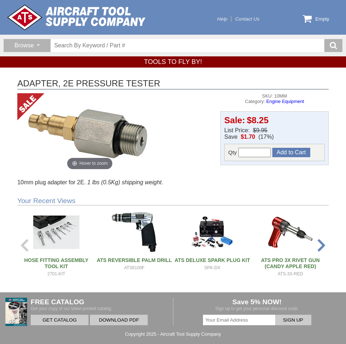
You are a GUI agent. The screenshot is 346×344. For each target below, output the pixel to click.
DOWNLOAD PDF (119, 320)
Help (222, 19)
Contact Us (247, 19)
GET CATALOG (60, 320)
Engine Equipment (285, 101)
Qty (249, 152)
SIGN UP (293, 320)
